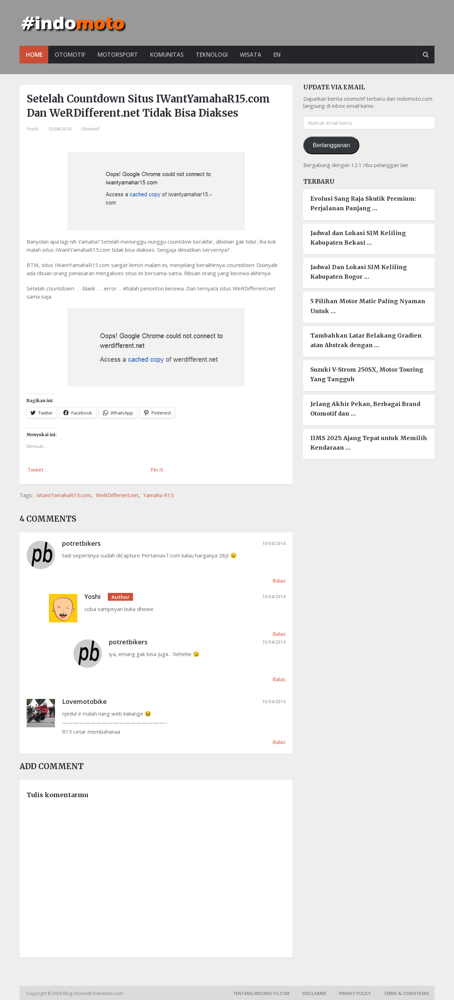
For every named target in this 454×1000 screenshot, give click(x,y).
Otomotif (70, 55)
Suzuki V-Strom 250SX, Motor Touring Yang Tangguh (366, 374)
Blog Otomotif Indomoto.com (93, 993)
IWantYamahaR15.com (63, 495)
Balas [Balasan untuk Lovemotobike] (279, 741)
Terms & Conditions (406, 993)
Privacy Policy (355, 993)
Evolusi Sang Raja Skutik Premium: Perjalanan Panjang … (363, 203)
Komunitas (169, 55)
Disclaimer (314, 993)
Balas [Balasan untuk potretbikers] (279, 580)
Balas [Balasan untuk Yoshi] (279, 633)
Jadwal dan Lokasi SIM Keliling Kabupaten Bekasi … (358, 237)
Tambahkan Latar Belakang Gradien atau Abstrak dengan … (366, 340)
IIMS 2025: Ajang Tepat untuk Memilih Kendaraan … (368, 442)
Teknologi (215, 55)
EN (281, 55)
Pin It (156, 469)
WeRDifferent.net (117, 495)
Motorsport (119, 55)
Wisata (254, 55)
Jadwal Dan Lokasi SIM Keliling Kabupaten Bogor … (358, 271)
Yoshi (32, 129)
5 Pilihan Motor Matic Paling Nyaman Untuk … (367, 306)
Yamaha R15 (158, 495)
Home (34, 55)
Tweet (35, 469)
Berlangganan (331, 145)
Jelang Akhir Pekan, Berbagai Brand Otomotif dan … (365, 408)
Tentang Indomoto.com (261, 993)
